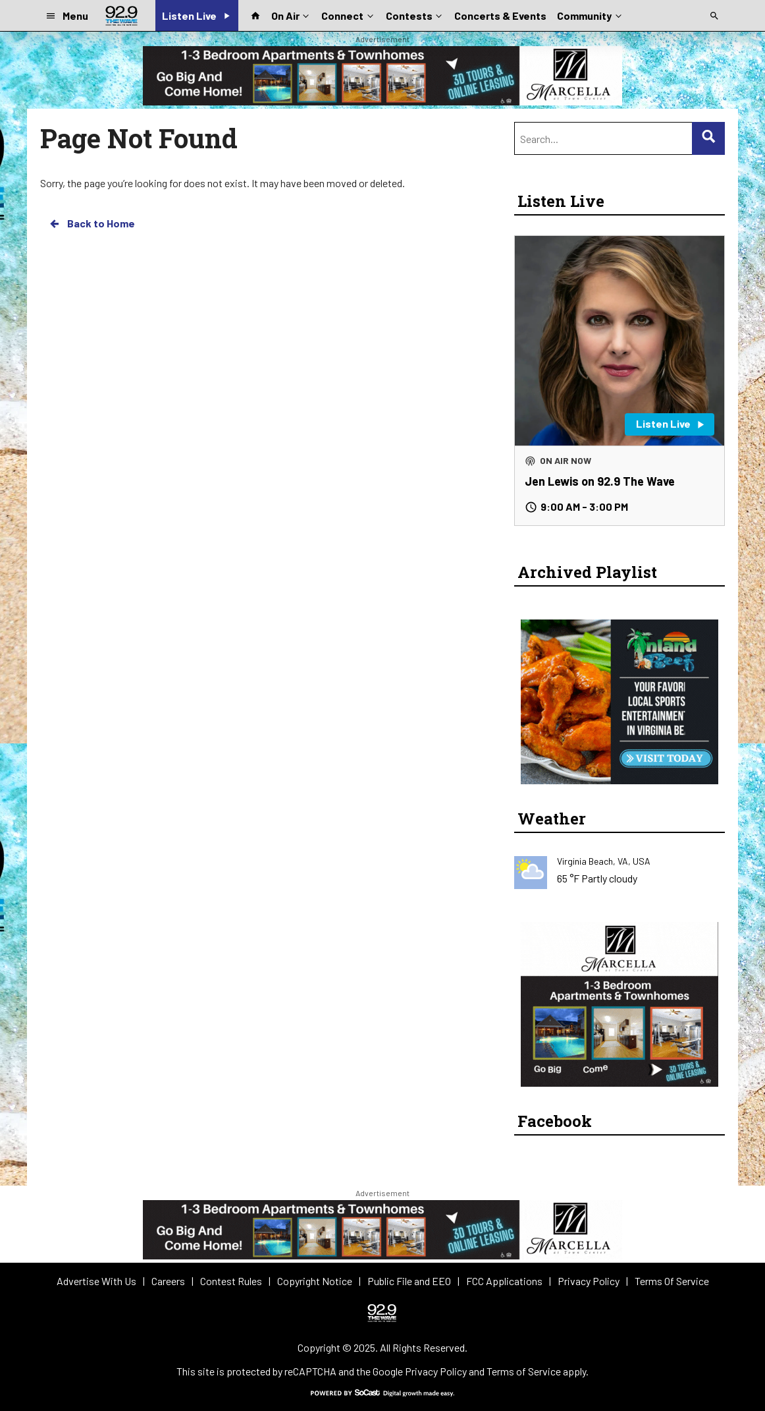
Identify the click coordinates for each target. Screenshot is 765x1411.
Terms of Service (524, 1371)
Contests (415, 14)
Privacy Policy (436, 1371)
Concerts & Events (500, 15)
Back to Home (91, 223)
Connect (348, 14)
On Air (291, 14)
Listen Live (560, 201)
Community (590, 14)
